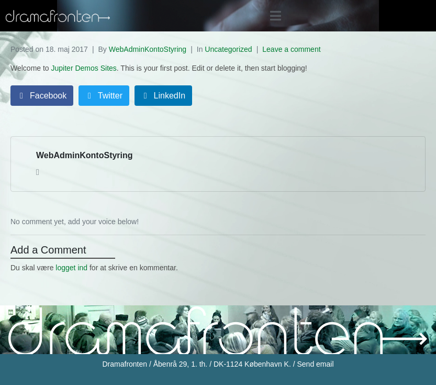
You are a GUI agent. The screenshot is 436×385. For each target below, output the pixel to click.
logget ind (71, 267)
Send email (315, 364)
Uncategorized (228, 49)
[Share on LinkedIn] (164, 95)
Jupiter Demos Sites (84, 68)
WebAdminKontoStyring (147, 49)
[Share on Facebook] (41, 95)
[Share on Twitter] (104, 95)
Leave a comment (291, 49)
